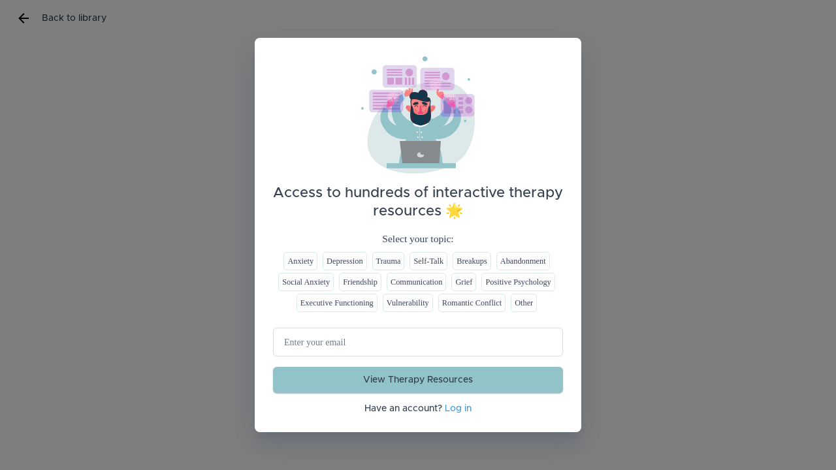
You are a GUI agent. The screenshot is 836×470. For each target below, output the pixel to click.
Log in (458, 408)
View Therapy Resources (418, 379)
